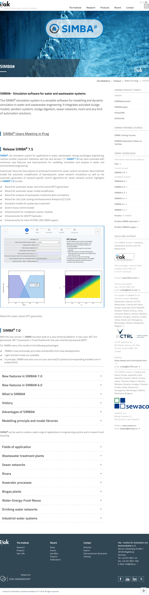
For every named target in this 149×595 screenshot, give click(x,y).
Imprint (86, 550)
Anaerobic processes (52, 483)
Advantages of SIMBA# (52, 412)
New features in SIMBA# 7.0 (52, 377)
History (52, 403)
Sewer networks (52, 465)
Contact (130, 7)
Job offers (54, 553)
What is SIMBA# (52, 394)
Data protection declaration (95, 553)
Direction (87, 547)
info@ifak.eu (131, 564)
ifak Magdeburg (103, 80)
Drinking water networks (52, 510)
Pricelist (119, 215)
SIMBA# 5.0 (120, 186)
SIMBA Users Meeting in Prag (26, 133)
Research (90, 7)
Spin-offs (21, 553)
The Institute (75, 7)
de (141, 2)
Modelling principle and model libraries (52, 421)
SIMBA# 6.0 (120, 181)
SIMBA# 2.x (120, 204)
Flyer (117, 163)
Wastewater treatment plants (52, 456)
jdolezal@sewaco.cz (130, 428)
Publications (55, 559)
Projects (53, 556)
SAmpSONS (119, 112)
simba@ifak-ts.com (130, 290)
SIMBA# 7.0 (120, 172)
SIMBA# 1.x (120, 209)
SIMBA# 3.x (120, 198)
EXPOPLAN (119, 118)
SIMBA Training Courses (125, 135)
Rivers (52, 474)
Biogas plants (52, 492)
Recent (117, 7)
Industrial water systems (52, 519)
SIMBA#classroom (122, 101)
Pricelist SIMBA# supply (126, 227)
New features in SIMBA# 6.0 (52, 386)
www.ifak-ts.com (131, 277)
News (52, 547)
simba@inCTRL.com (130, 366)
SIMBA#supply (121, 106)
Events (53, 550)
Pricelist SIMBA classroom (127, 221)
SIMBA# (118, 95)
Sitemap (87, 556)
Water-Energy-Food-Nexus (52, 501)
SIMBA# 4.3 (120, 192)
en (146, 2)
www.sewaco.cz (129, 425)
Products (104, 7)
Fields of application (52, 447)
